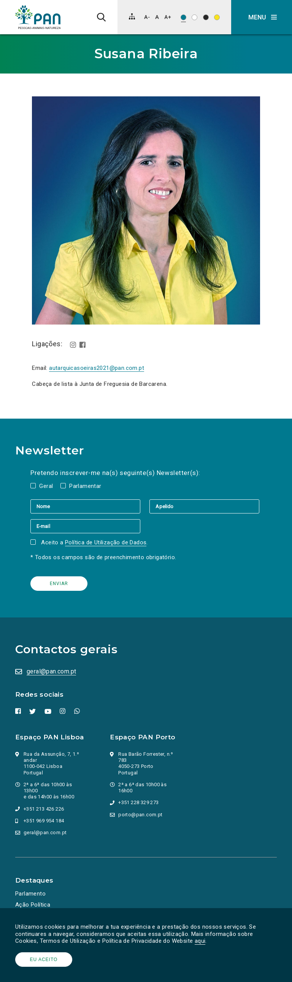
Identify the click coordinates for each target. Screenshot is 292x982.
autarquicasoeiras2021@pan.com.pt (96, 368)
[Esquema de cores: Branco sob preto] (206, 17)
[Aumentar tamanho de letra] (167, 17)
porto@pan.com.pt (140, 814)
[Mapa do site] (132, 16)
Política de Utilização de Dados (105, 542)
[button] (261, 17)
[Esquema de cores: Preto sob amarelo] (217, 17)
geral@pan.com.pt (51, 671)
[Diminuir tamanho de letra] (147, 17)
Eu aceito (44, 959)
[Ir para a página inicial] (38, 17)
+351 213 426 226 (44, 809)
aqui (200, 940)
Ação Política (32, 904)
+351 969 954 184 (44, 821)
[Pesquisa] (101, 17)
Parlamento (30, 893)
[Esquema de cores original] (183, 17)
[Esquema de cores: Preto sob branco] (194, 17)
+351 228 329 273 (138, 802)
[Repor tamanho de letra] (157, 17)
